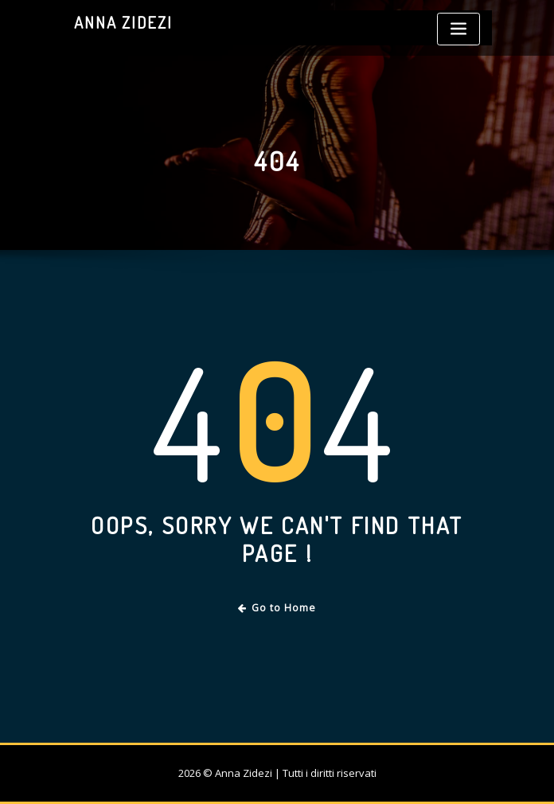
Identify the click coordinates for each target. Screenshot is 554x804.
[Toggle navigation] (458, 29)
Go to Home (277, 608)
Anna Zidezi (123, 22)
